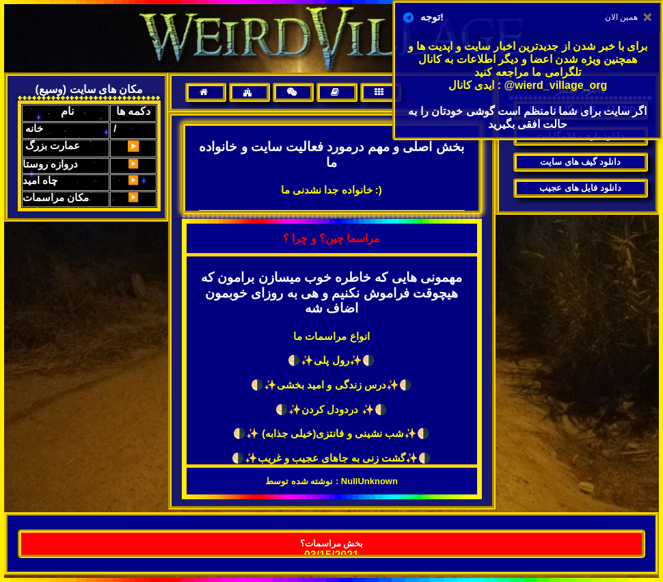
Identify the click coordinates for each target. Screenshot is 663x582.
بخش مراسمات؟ (332, 543)
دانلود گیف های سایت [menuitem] (580, 162)
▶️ (133, 146)
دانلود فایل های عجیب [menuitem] (580, 188)
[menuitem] (205, 92)
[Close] (647, 17)
